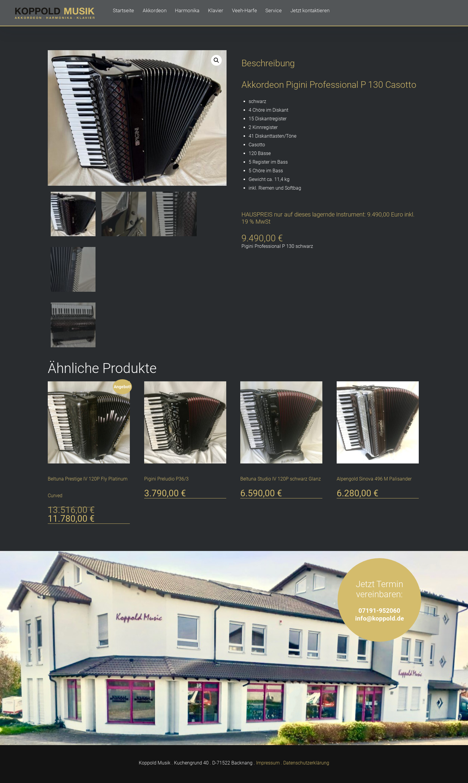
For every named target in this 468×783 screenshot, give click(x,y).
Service (280, 13)
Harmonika (190, 13)
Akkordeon (156, 13)
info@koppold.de (379, 617)
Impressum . (269, 761)
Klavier (220, 13)
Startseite (124, 13)
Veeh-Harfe (250, 13)
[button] (216, 60)
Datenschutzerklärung (306, 761)
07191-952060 (379, 609)
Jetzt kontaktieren (318, 13)
